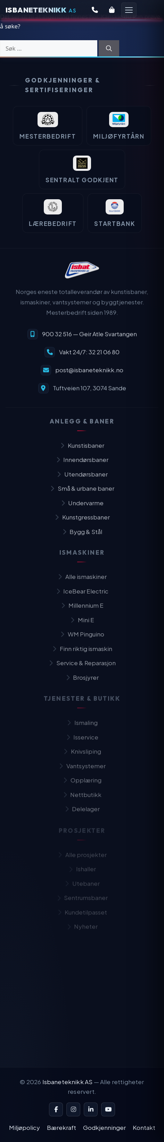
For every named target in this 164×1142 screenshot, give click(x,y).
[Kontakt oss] (94, 10)
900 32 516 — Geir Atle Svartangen (89, 337)
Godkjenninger (104, 1127)
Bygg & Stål (82, 536)
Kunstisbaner (82, 450)
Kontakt (144, 1127)
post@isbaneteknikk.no (89, 373)
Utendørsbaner (82, 479)
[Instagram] (73, 1109)
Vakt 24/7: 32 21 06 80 (89, 355)
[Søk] (109, 48)
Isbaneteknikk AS (67, 1082)
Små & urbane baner (82, 493)
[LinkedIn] (91, 1109)
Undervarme (82, 507)
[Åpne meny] (129, 10)
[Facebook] (56, 1109)
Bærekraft (61, 1127)
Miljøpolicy (24, 1127)
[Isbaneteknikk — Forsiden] (41, 10)
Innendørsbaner (82, 464)
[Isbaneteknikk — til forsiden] (82, 274)
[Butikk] (112, 10)
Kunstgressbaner (82, 522)
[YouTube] (108, 1109)
